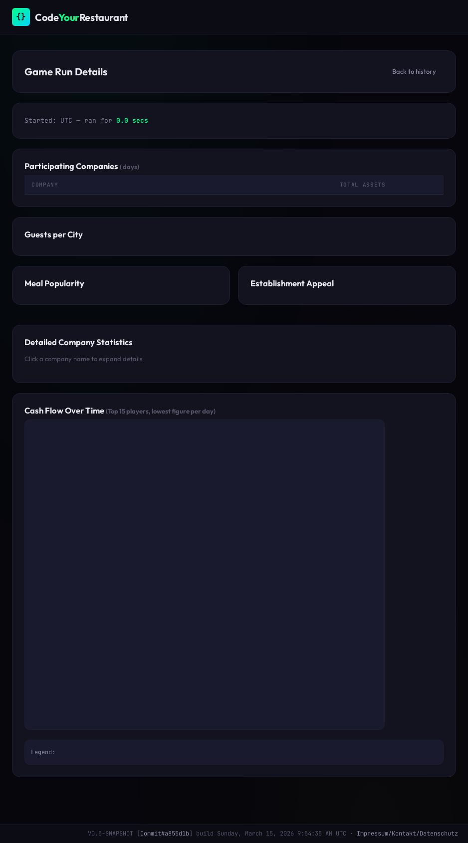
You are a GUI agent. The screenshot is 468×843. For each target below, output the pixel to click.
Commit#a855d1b (164, 834)
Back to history (414, 71)
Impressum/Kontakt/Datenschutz (407, 834)
